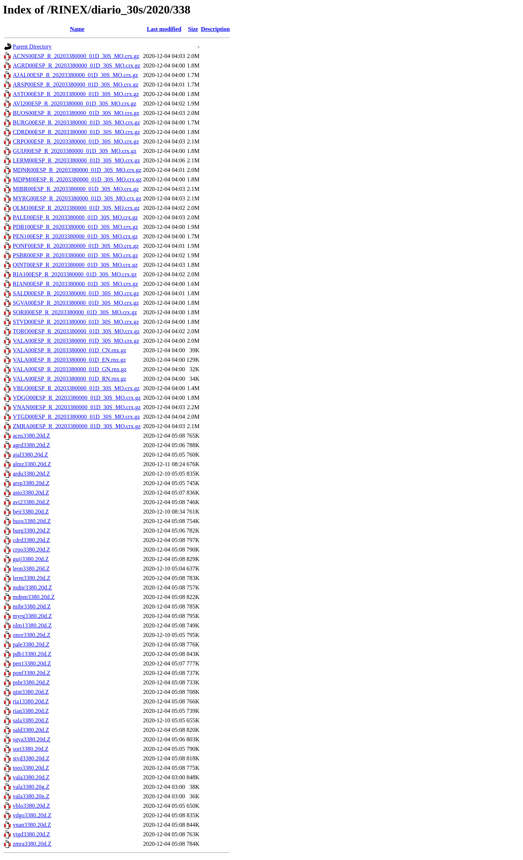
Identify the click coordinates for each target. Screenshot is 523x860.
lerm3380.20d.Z (31, 578)
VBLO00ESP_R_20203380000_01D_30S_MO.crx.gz (76, 388)
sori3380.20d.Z (31, 749)
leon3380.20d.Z (31, 568)
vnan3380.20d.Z (32, 825)
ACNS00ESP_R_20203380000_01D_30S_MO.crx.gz (76, 56)
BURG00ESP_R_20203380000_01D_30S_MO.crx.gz (76, 122)
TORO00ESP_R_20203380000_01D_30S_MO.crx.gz (76, 331)
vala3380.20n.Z (31, 796)
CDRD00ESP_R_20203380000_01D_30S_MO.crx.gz (76, 132)
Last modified (164, 29)
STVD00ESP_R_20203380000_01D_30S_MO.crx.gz (76, 322)
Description (215, 29)
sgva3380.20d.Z (31, 739)
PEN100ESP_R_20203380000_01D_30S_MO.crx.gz (75, 236)
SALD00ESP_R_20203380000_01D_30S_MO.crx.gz (76, 293)
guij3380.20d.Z (31, 559)
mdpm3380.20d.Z (34, 597)
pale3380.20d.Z (31, 644)
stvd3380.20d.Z (31, 758)
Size (193, 29)
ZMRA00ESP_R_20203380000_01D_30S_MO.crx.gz (77, 426)
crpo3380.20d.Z (31, 549)
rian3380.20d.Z (31, 711)
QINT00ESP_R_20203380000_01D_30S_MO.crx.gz (75, 265)
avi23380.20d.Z (31, 502)
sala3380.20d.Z (31, 720)
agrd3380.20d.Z (31, 445)
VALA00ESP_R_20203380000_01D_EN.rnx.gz (69, 360)
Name (77, 29)
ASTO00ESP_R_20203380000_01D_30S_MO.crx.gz (76, 94)
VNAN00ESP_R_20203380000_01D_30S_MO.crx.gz (77, 407)
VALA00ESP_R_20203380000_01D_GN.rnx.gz (70, 369)
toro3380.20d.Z (31, 768)
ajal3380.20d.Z (30, 455)
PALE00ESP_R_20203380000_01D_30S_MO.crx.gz (75, 217)
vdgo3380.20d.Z (32, 815)
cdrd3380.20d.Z (31, 540)
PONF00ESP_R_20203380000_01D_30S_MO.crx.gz (76, 246)
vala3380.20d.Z (31, 777)
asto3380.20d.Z (31, 492)
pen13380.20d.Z (32, 663)
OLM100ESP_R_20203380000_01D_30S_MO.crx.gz (76, 208)
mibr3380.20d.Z (32, 606)
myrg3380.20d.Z (32, 616)
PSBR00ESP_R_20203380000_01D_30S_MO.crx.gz (75, 255)
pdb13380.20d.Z (32, 654)
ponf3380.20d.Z (31, 673)
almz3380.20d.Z (32, 464)
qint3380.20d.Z (31, 692)
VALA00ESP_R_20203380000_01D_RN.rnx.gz (69, 379)
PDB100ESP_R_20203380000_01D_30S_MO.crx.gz (75, 227)
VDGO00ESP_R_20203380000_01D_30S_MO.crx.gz (77, 398)
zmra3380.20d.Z (32, 844)
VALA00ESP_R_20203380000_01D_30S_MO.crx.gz (76, 341)
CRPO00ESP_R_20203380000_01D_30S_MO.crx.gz (76, 141)
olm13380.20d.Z (32, 625)
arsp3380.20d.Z (31, 483)
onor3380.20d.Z (31, 635)
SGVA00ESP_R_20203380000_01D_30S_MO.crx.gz (76, 303)
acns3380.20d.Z (31, 436)
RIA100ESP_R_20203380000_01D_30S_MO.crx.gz (75, 274)
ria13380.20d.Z (31, 701)
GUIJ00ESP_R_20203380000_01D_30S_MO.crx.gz (74, 151)
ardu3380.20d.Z (31, 474)
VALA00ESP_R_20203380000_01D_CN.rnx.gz (69, 350)
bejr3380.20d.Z (31, 511)
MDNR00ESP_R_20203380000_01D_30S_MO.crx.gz (77, 170)
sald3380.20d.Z (31, 730)
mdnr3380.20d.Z (32, 587)
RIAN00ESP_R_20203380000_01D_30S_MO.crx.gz (75, 284)
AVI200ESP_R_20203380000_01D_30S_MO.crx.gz (74, 103)
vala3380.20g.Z (31, 787)
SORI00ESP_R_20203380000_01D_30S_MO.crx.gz (75, 312)
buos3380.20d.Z (32, 521)
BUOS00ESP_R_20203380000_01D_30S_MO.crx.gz (76, 113)
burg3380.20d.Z (31, 530)
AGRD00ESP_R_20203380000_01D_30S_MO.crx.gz (76, 65)
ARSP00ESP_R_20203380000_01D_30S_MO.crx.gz (75, 84)
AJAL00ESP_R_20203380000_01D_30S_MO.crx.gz (75, 75)
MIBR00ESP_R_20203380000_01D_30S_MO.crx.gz (76, 189)
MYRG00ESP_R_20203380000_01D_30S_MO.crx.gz (77, 198)
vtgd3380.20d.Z (31, 834)
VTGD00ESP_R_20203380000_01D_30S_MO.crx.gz (76, 417)
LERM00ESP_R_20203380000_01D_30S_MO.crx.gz (76, 160)
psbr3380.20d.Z (31, 682)
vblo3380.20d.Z (31, 806)
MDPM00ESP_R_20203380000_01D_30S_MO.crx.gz (77, 179)
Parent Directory (32, 46)
